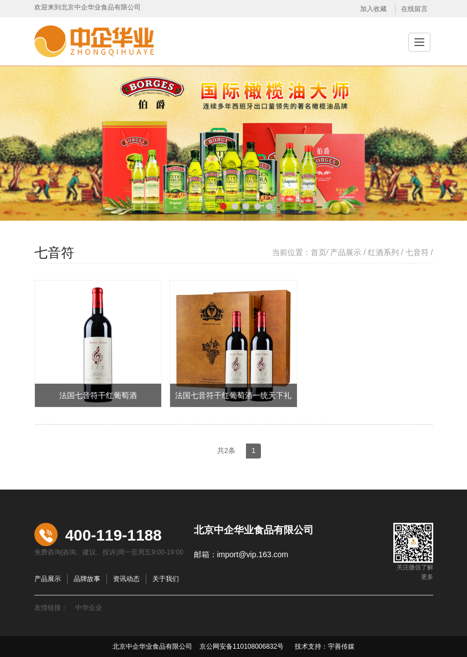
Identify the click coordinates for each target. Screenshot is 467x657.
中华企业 (88, 608)
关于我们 (165, 579)
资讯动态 (126, 579)
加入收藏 (373, 9)
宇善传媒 (341, 646)
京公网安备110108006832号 (241, 646)
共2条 (226, 450)
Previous (27, 134)
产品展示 (345, 252)
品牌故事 (87, 579)
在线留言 (414, 9)
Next (440, 134)
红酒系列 (383, 252)
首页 (318, 252)
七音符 (417, 252)
